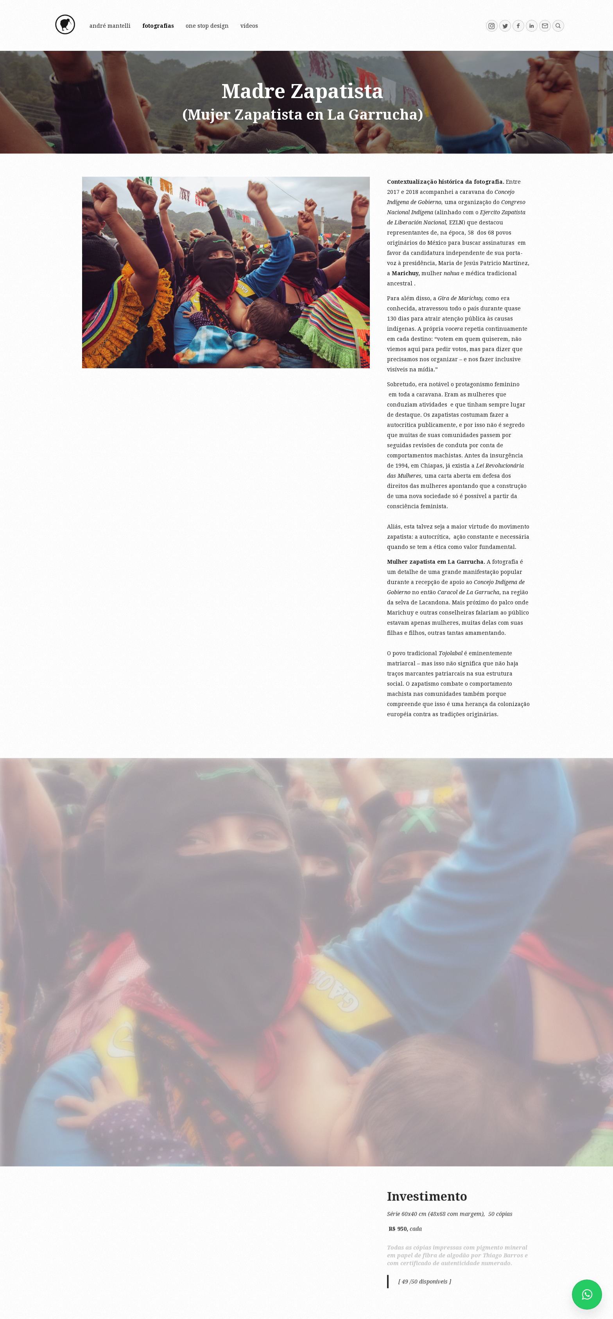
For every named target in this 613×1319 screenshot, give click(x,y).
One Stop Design (207, 26)
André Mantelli (110, 26)
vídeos (249, 26)
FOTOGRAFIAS (158, 26)
